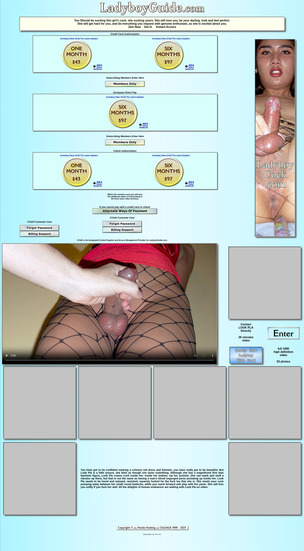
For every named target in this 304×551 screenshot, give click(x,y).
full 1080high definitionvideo (283, 352)
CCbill (80, 240)
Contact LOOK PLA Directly (246, 327)
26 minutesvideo (245, 339)
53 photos (283, 361)
